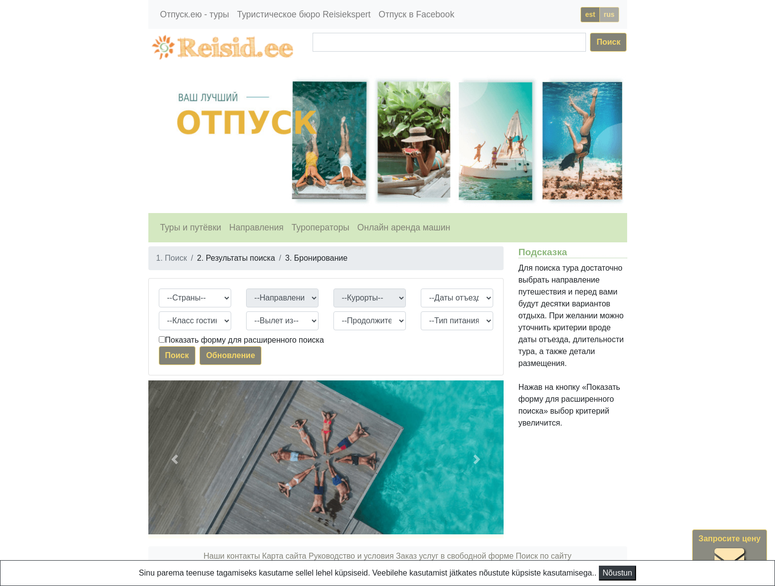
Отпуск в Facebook (416, 14)
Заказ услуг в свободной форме (455, 556)
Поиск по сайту (544, 556)
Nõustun (618, 573)
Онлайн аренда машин (403, 227)
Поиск (608, 42)
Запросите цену (730, 554)
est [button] (590, 14)
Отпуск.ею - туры (194, 14)
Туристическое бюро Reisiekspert (304, 14)
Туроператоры (321, 227)
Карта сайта (284, 556)
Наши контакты (231, 556)
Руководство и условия (351, 556)
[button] (174, 459)
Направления (256, 227)
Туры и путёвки (190, 227)
